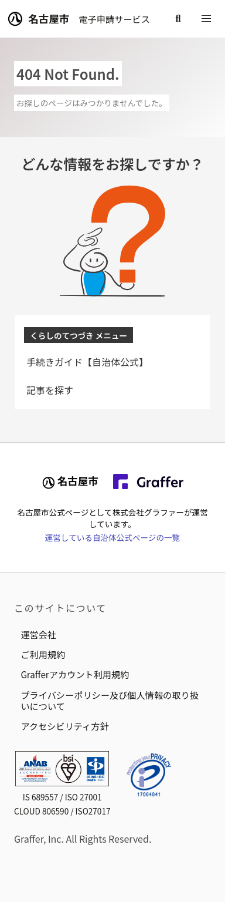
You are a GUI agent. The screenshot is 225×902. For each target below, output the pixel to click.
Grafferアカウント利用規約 (75, 674)
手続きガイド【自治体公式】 (87, 362)
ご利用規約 (43, 654)
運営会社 (38, 634)
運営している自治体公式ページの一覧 (112, 537)
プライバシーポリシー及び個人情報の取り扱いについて (109, 700)
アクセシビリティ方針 (64, 725)
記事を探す (49, 390)
